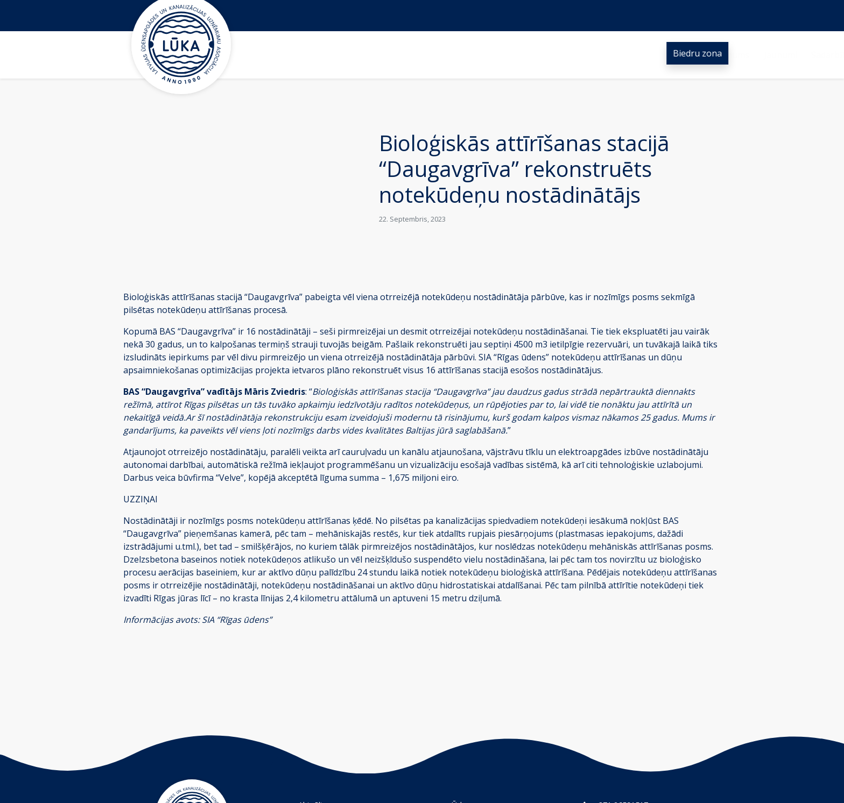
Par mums (323, 55)
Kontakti (595, 55)
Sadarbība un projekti (449, 55)
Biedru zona (697, 53)
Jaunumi (374, 55)
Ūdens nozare (535, 55)
